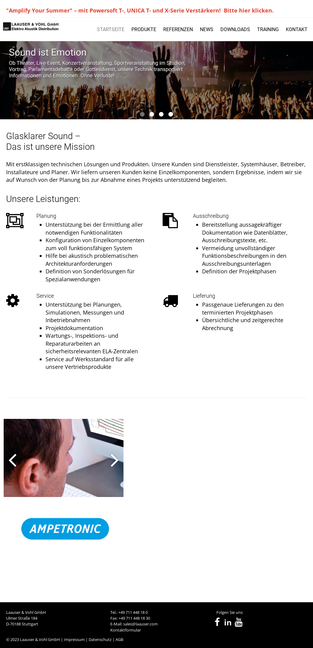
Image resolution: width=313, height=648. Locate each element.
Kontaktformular (125, 630)
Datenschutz (100, 639)
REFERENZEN (178, 29)
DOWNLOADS (235, 29)
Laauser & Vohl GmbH (40, 639)
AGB (119, 639)
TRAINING (268, 29)
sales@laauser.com (140, 624)
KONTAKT (296, 29)
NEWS (206, 29)
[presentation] (9, 498)
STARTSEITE (110, 29)
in (228, 622)
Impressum (74, 639)
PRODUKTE (143, 29)
